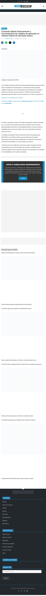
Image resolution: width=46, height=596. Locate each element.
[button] (2, 6)
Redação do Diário (9, 38)
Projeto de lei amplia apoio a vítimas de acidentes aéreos (17, 416)
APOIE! (23, 178)
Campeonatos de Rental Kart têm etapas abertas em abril (17, 479)
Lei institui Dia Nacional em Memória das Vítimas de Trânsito (18, 420)
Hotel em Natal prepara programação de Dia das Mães (16, 305)
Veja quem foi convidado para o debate (12, 98)
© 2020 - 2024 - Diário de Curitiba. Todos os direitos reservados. (23, 588)
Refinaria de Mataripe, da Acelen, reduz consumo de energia (18, 253)
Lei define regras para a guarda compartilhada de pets (16, 309)
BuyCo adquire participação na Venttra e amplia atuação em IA (18, 360)
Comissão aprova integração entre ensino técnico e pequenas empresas (21, 364)
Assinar (6, 578)
